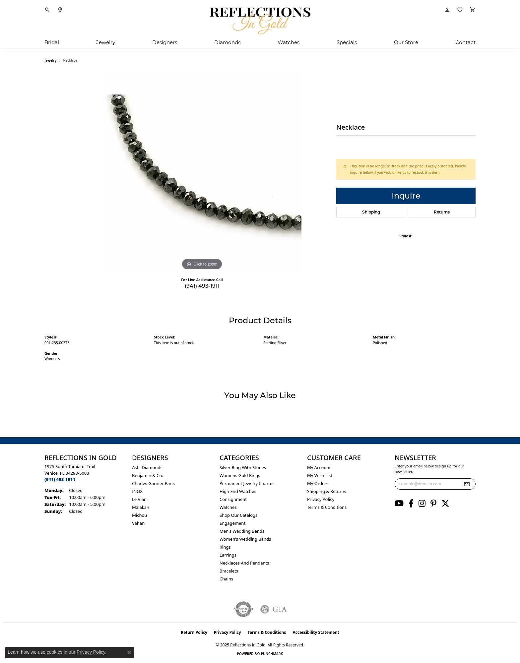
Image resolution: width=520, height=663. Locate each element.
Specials (347, 42)
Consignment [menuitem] (233, 499)
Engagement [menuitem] (232, 523)
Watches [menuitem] (228, 507)
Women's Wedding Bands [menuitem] (245, 539)
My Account (319, 467)
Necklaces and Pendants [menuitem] (244, 563)
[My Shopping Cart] (473, 10)
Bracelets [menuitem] (229, 571)
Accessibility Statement (315, 632)
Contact (465, 42)
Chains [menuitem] (226, 579)
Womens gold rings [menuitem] (240, 475)
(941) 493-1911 (202, 286)
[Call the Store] (59, 479)
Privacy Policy (320, 499)
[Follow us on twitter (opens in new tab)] (445, 504)
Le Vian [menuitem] (139, 499)
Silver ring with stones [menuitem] (243, 467)
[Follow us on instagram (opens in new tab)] (422, 504)
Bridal (51, 42)
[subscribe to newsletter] (466, 484)
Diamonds (227, 42)
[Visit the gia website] (273, 609)
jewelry (50, 60)
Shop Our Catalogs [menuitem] (238, 515)
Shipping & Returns (326, 491)
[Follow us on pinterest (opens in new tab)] (433, 504)
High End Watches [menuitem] (238, 491)
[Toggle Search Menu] (47, 10)
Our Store (406, 42)
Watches (288, 42)
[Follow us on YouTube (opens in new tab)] (399, 504)
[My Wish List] (460, 10)
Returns (442, 212)
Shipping (371, 212)
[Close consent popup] (129, 652)
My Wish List (319, 475)
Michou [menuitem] (139, 515)
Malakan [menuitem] (140, 507)
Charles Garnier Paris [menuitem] (153, 483)
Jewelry (105, 42)
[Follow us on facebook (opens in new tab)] (411, 504)
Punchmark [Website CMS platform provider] (272, 653)
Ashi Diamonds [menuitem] (147, 467)
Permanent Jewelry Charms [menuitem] (247, 483)
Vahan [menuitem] (138, 523)
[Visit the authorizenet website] (243, 609)
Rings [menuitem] (225, 547)
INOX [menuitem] (137, 491)
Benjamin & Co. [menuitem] (147, 475)
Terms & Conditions (327, 507)
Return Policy (194, 632)
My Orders (317, 483)
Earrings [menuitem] (228, 555)
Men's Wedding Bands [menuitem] (242, 531)
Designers (164, 42)
